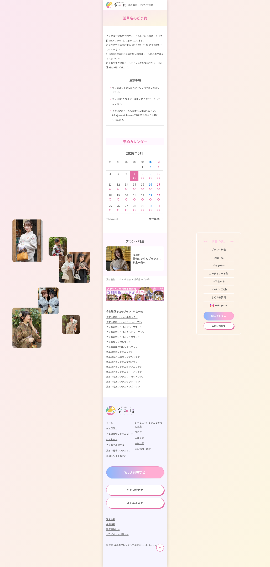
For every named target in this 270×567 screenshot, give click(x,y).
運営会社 (110, 519)
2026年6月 (154, 219)
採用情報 (110, 524)
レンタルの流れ (218, 289)
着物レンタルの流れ (116, 456)
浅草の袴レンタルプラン (118, 342)
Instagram (218, 305)
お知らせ (139, 437)
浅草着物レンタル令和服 (129, 4)
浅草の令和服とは (115, 445)
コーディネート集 (218, 273)
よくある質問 (218, 297)
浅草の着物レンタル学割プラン (122, 317)
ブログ (138, 432)
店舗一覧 (219, 257)
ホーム (109, 422)
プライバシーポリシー (117, 534)
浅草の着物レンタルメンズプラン (123, 337)
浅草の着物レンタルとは (118, 450)
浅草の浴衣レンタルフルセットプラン (125, 376)
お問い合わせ (218, 325)
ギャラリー (219, 265)
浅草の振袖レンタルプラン (119, 351)
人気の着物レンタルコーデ (119, 433)
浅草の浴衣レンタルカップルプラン (124, 366)
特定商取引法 (113, 529)
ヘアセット (219, 281)
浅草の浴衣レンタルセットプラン (123, 381)
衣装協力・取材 (143, 448)
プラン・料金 (218, 249)
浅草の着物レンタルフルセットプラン (125, 332)
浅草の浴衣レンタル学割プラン (122, 361)
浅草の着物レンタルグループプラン (124, 327)
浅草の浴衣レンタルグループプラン (124, 371)
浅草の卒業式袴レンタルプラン (122, 347)
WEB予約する (218, 315)
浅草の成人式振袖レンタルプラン (123, 356)
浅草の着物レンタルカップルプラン (124, 322)
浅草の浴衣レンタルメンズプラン (123, 386)
